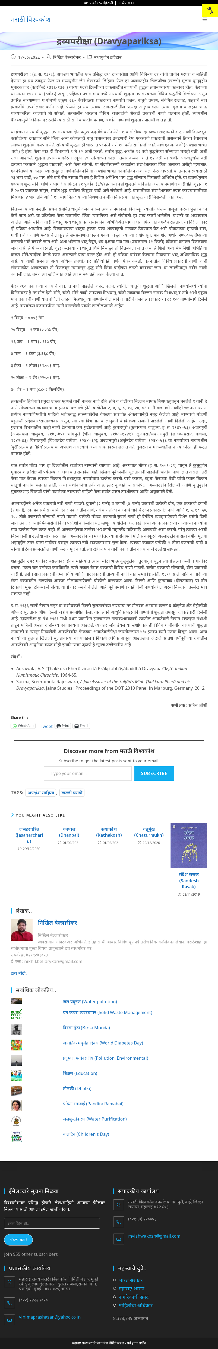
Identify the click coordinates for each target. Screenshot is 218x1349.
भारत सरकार (131, 1280)
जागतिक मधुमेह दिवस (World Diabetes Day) (103, 1043)
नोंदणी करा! (18, 1239)
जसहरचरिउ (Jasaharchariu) (29, 835)
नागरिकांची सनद (134, 1297)
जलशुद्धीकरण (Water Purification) (95, 1119)
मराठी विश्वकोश (31, 19)
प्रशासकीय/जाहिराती (98, 2)
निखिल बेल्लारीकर (67, 57)
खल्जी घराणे (72, 793)
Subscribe (154, 773)
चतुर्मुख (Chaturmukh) (149, 832)
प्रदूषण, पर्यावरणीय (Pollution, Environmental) (105, 1058)
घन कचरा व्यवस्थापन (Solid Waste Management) (107, 1012)
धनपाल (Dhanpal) (69, 832)
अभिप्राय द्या (126, 2)
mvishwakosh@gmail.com (154, 1236)
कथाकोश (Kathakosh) (109, 832)
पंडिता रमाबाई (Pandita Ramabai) (93, 1104)
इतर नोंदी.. (19, 973)
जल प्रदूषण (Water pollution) (90, 1002)
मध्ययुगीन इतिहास (108, 57)
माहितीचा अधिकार (136, 1305)
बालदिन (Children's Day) (86, 1134)
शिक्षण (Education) (80, 1073)
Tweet (46, 725)
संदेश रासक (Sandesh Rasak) (189, 880)
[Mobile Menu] (205, 19)
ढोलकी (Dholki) (77, 1088)
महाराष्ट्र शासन (131, 1288)
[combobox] (210, 10)
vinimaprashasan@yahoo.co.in (50, 1317)
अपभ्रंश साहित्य (40, 793)
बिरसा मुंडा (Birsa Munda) (86, 1028)
